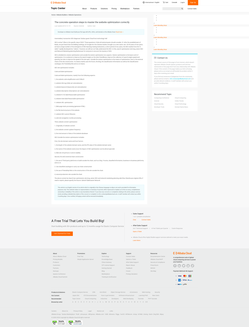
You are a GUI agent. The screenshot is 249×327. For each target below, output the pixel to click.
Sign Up (193, 2)
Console (174, 2)
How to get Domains (107, 295)
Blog (103, 271)
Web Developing (128, 298)
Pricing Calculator (132, 274)
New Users (155, 295)
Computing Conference (161, 98)
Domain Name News (181, 107)
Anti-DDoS (103, 292)
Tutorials (141, 298)
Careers (53, 311)
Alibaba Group (56, 314)
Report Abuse (130, 265)
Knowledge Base (107, 259)
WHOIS (152, 268)
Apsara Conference (59, 274)
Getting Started (107, 268)
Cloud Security (158, 104)
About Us (65, 311)
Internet (156, 101)
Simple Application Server (85, 259)
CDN (93, 292)
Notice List (100, 311)
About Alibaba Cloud (59, 256)
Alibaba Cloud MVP (156, 259)
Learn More (157, 25)
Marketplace (124, 9)
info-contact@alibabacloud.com (180, 79)
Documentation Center (157, 256)
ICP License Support (108, 265)
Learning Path (143, 295)
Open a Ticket (137, 231)
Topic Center (76, 298)
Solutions (104, 9)
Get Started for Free (62, 233)
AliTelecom (128, 314)
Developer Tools (159, 107)
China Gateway (107, 262)
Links (111, 311)
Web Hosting (146, 292)
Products (93, 9)
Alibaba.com (100, 314)
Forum (128, 271)
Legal (90, 311)
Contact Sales (192, 9)
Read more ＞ (120, 32)
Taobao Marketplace (68, 314)
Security (157, 292)
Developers (115, 298)
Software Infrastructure (126, 295)
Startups (56, 271)
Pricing (114, 9)
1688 (106, 314)
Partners (136, 9)
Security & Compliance (157, 262)
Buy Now (164, 25)
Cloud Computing (180, 98)
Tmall (77, 314)
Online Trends (179, 101)
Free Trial (80, 256)
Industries (104, 298)
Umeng (145, 314)
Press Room (154, 265)
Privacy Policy (77, 311)
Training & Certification (109, 277)
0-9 (146, 302)
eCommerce (134, 292)
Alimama (112, 314)
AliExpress (91, 314)
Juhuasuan (83, 314)
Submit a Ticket (131, 259)
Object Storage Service (118, 292)
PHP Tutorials (152, 298)
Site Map (153, 271)
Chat (134, 220)
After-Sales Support (132, 262)
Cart (165, 2)
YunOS (122, 314)
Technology (105, 256)
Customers (56, 265)
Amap (135, 314)
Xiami (150, 314)
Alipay (162, 314)
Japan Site (75, 295)
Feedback (129, 268)
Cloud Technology (180, 104)
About (84, 9)
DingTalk (156, 314)
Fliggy (117, 314)
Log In (183, 2)
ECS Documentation (90, 295)
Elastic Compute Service (80, 292)
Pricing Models (57, 259)
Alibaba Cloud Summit (60, 277)
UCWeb (140, 314)
